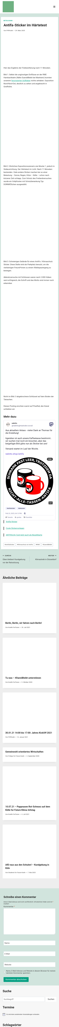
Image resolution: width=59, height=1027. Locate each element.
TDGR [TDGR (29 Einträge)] (46, 981)
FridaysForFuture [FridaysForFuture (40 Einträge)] (20, 957)
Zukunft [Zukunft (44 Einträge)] (28, 986)
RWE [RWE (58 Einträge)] (42, 981)
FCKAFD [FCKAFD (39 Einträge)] (43, 954)
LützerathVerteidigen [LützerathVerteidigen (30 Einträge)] (9, 978)
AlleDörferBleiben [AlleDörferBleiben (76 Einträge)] (16, 947)
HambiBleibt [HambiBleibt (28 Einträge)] (47, 957)
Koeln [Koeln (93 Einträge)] (31, 970)
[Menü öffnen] (54, 6)
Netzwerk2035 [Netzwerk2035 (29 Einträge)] (44, 978)
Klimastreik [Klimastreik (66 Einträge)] (44, 965)
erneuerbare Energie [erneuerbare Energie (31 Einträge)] (9, 954)
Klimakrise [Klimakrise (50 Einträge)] (51, 961)
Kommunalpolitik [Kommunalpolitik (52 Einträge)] (10, 975)
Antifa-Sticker (11, 437)
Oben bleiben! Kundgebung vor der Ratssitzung (15, 474)
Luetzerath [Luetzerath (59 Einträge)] (39, 975)
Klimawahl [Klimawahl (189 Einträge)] (10, 970)
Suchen (51, 914)
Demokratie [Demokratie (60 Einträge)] (29, 951)
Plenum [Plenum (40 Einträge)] (30, 981)
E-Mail (7, 869)
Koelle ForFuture (13, 542)
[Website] (29, 879)
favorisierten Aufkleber (20, 80)
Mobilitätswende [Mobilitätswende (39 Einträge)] (22, 978)
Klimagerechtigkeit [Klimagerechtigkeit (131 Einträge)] (34, 961)
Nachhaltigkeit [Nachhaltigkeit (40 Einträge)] (34, 978)
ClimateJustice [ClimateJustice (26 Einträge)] (14, 951)
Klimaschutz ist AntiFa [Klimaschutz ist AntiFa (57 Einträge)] (28, 966)
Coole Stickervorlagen (15, 443)
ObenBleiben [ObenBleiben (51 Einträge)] (21, 981)
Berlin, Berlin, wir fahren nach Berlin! (23, 538)
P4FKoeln (10, 30)
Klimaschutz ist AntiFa (25, 460)
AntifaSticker (9, 460)
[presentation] (29, 516)
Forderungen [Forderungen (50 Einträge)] (8, 957)
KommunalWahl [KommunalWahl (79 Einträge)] (26, 974)
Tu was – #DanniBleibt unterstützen (23, 593)
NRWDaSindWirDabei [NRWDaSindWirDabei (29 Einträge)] (9, 981)
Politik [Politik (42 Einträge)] (36, 981)
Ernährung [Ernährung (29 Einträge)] (19, 954)
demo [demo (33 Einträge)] (20, 951)
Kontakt (8, 1002)
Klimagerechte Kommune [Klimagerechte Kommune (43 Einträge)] (12, 961)
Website (8, 880)
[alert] (29, 929)
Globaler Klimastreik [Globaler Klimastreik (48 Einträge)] (35, 957)
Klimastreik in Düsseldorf (43, 472)
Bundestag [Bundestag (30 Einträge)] (6, 951)
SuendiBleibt (47, 460)
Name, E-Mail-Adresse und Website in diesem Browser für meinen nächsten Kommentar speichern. (30, 887)
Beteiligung (8, 20)
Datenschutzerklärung (44, 1002)
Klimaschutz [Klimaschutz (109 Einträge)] (10, 965)
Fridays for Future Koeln (16, 671)
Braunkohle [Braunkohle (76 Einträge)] (39, 947)
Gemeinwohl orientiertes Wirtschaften (24, 667)
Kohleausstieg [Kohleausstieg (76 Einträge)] (42, 970)
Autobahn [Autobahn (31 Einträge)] (29, 948)
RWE (38, 460)
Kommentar (9, 822)
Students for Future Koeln (16, 788)
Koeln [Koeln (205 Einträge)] (22, 970)
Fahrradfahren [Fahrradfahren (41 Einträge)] (34, 954)
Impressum (28, 1002)
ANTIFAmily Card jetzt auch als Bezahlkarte (24, 450)
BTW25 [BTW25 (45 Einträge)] (48, 948)
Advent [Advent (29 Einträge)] (5, 948)
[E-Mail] (29, 869)
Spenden (17, 1002)
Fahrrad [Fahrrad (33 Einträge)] (25, 954)
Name (7, 858)
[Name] (29, 858)
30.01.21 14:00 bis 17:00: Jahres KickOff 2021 (28, 648)
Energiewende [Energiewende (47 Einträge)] (40, 951)
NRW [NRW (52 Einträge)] (51, 978)
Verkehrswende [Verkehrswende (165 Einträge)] (13, 985)
